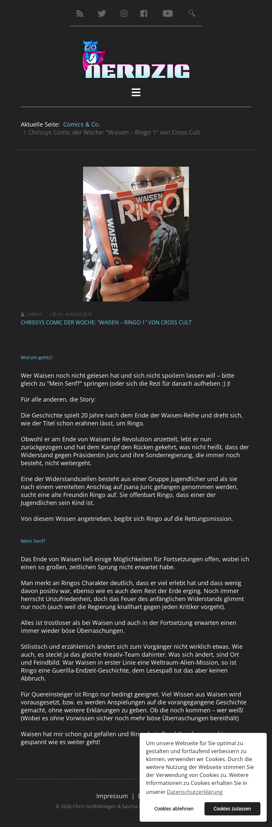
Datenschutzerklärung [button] (195, 792)
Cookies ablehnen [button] (174, 808)
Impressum (112, 796)
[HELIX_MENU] (136, 92)
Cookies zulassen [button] (232, 808)
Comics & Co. (81, 124)
